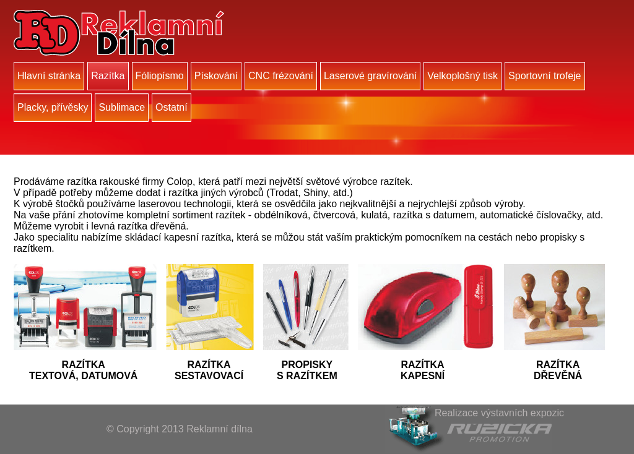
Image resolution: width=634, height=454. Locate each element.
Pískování (216, 76)
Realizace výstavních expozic (499, 413)
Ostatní (171, 107)
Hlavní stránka (48, 76)
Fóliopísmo (160, 76)
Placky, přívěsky (52, 107)
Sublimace (121, 107)
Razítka (107, 76)
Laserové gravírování (370, 76)
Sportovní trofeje (544, 76)
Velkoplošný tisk (462, 76)
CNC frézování (280, 76)
